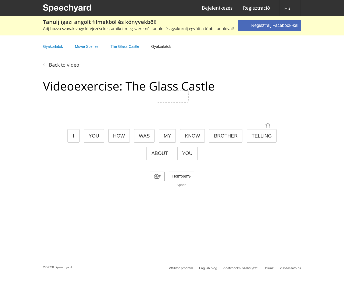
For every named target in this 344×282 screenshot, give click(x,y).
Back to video (64, 65)
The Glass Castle (125, 46)
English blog (208, 268)
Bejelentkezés (217, 8)
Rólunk (269, 268)
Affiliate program (181, 268)
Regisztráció (256, 8)
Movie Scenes (86, 46)
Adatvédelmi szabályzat (240, 268)
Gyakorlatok (53, 46)
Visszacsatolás (290, 268)
